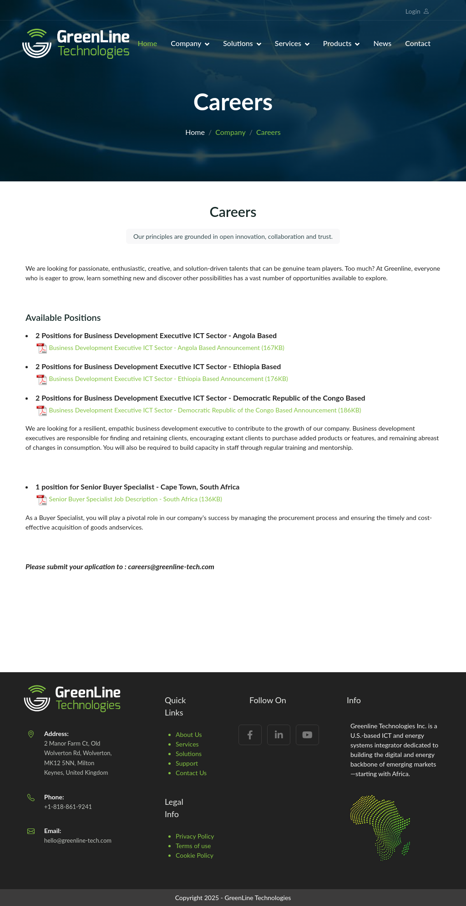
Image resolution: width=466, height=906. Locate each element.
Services (288, 43)
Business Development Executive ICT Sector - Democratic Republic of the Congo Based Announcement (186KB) (198, 410)
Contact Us (191, 773)
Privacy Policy (195, 836)
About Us (189, 734)
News (382, 43)
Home (147, 43)
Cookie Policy (194, 855)
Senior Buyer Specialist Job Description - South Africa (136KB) (129, 499)
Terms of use (193, 845)
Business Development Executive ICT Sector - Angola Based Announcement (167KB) (160, 347)
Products (337, 43)
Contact (418, 43)
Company (186, 43)
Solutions (238, 43)
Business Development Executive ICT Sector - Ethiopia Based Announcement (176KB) (162, 378)
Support (187, 763)
